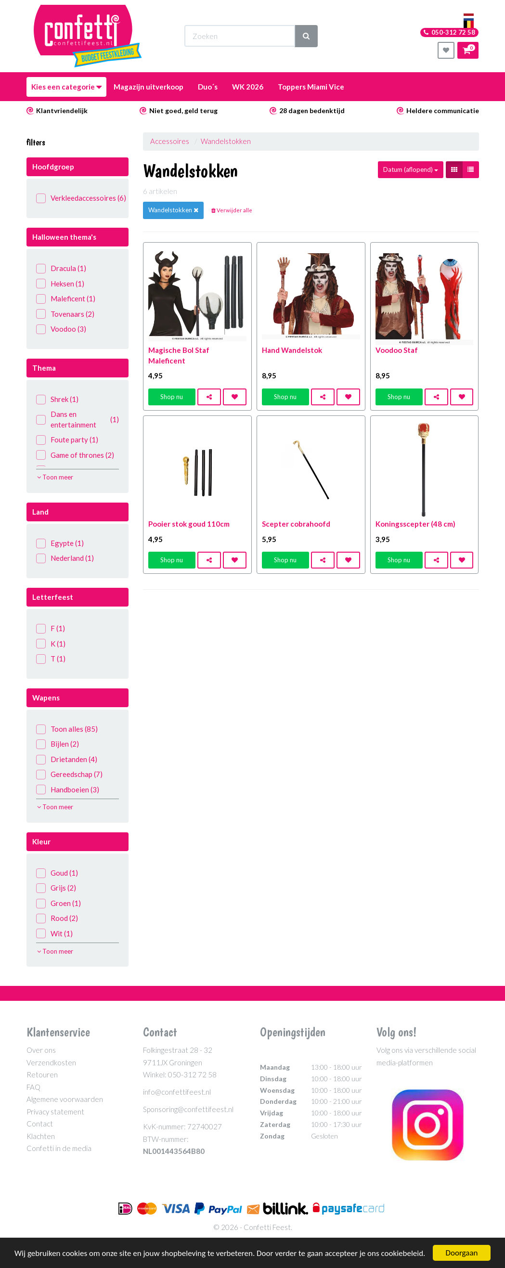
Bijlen (57, 744)
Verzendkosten (51, 1062)
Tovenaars (65, 314)
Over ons (41, 1050)
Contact (39, 1123)
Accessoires (169, 141)
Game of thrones (75, 455)
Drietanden (66, 759)
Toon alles (67, 729)
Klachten (40, 1136)
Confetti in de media (58, 1148)
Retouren (42, 1074)
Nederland (65, 558)
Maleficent (65, 299)
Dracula (61, 268)
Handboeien (67, 790)
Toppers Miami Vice (311, 86)
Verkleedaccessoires (77, 198)
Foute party (67, 440)
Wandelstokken (226, 141)
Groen (58, 903)
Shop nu (171, 397)
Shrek (57, 399)
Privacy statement (55, 1111)
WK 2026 (247, 86)
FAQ (33, 1087)
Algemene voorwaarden (64, 1099)
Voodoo (61, 329)
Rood (57, 918)
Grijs (56, 888)
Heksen (60, 284)
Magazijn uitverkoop (148, 86)
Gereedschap (69, 774)
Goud (57, 873)
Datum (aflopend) (410, 169)
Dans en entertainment (77, 419)
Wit (54, 934)
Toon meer (55, 477)
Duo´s (208, 86)
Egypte (60, 543)
